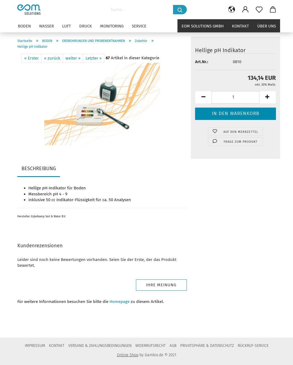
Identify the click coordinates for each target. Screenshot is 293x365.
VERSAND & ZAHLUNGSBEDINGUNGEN (100, 345)
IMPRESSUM (35, 345)
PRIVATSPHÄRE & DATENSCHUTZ (207, 345)
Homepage (119, 301)
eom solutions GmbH (203, 26)
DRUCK (85, 26)
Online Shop (127, 355)
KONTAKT (56, 345)
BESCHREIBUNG (38, 168)
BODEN (24, 26)
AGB (172, 345)
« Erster (31, 58)
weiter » (72, 58)
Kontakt (240, 26)
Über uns (266, 26)
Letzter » (94, 58)
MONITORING (112, 26)
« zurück (52, 58)
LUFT (66, 26)
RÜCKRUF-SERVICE (253, 345)
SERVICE (139, 26)
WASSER (46, 26)
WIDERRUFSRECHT (150, 345)
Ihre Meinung (161, 284)
